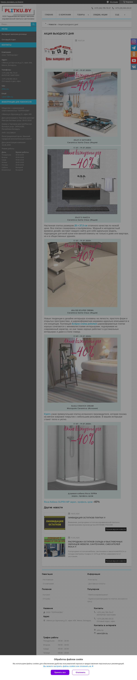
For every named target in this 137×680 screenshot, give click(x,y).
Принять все (60, 672)
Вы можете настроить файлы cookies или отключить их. (67, 666)
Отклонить (80, 672)
